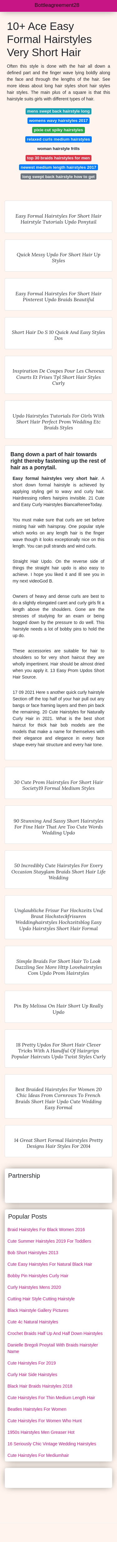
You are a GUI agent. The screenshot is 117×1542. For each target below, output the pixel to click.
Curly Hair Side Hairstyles (32, 1374)
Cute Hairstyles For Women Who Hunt (44, 1420)
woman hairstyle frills (58, 148)
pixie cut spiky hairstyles (58, 130)
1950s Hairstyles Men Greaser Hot (41, 1432)
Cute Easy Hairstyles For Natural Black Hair (49, 1264)
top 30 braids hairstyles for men (58, 158)
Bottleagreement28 (57, 5)
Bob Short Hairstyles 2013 (32, 1252)
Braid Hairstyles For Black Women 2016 (46, 1229)
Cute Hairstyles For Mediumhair (38, 1455)
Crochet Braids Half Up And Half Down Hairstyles (55, 1333)
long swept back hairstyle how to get (58, 176)
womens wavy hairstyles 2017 (58, 120)
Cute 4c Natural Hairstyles (32, 1321)
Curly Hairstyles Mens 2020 (34, 1287)
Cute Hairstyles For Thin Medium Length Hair (51, 1397)
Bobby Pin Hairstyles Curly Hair (37, 1275)
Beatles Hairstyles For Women (36, 1409)
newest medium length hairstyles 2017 (58, 167)
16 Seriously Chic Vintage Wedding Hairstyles (51, 1443)
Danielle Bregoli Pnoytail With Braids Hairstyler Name (52, 1348)
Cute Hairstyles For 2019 (31, 1363)
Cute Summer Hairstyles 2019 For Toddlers (49, 1241)
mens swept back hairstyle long (58, 111)
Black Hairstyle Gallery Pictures (37, 1310)
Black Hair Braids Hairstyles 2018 (39, 1386)
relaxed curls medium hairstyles (58, 139)
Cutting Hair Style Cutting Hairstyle (41, 1298)
